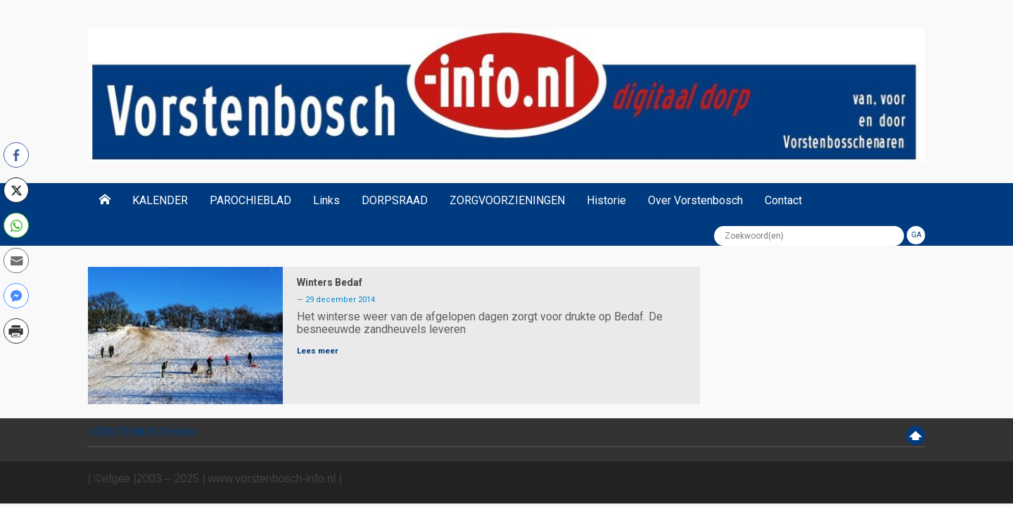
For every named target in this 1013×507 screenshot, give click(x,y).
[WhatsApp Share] (16, 225)
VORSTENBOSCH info (142, 432)
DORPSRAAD (395, 200)
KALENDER (160, 200)
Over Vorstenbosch (695, 200)
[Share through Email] (16, 260)
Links (326, 200)
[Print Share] (16, 331)
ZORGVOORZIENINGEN (507, 200)
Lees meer (317, 351)
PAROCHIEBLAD (250, 200)
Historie (606, 200)
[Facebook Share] (16, 155)
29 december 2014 (340, 299)
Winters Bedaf (329, 282)
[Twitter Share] (16, 190)
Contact (783, 200)
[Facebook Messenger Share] (16, 295)
